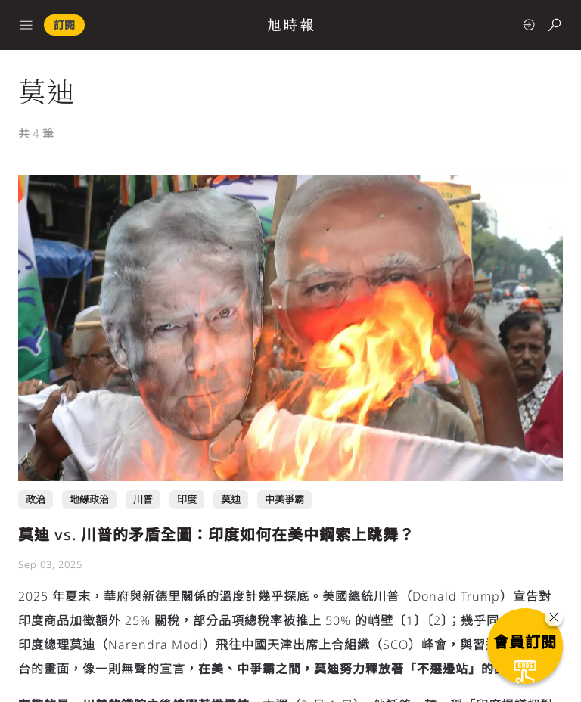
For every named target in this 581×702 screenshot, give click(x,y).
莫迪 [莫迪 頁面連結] (231, 499)
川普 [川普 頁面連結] (143, 499)
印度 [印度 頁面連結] (187, 499)
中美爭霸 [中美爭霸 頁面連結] (284, 499)
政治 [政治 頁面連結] (35, 499)
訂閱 (64, 24)
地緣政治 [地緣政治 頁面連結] (89, 499)
